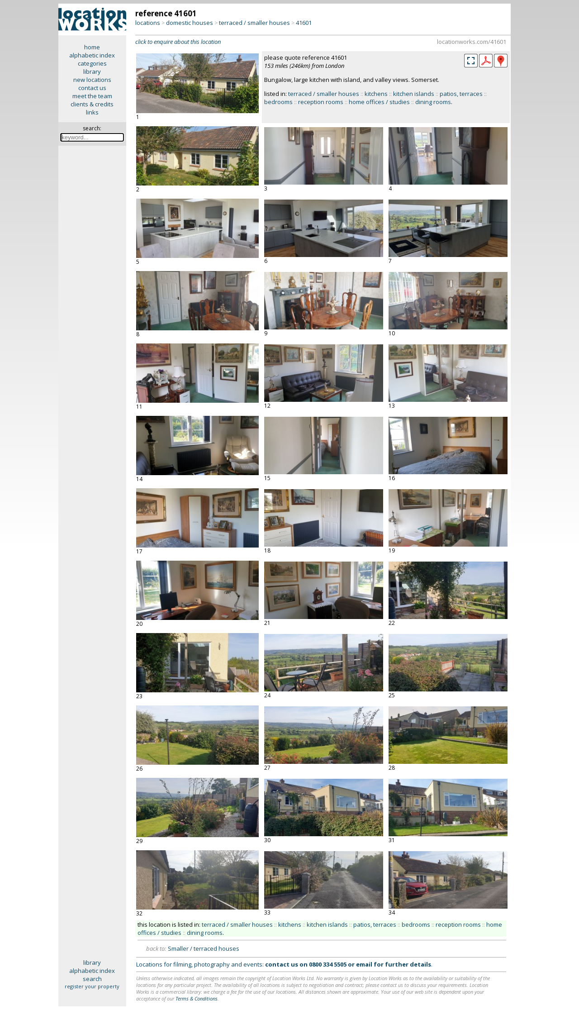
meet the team (92, 96)
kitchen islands (413, 94)
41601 (304, 23)
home (92, 47)
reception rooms (320, 102)
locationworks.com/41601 (471, 42)
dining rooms (433, 102)
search (92, 979)
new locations (92, 80)
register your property (92, 986)
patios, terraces (461, 94)
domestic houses (189, 23)
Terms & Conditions (197, 998)
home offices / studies (379, 102)
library (92, 71)
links (92, 112)
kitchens (376, 94)
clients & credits (92, 104)
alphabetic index (92, 55)
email (364, 964)
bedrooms (278, 102)
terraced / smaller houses (254, 23)
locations (147, 23)
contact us (92, 88)
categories (92, 63)
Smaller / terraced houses (203, 948)
